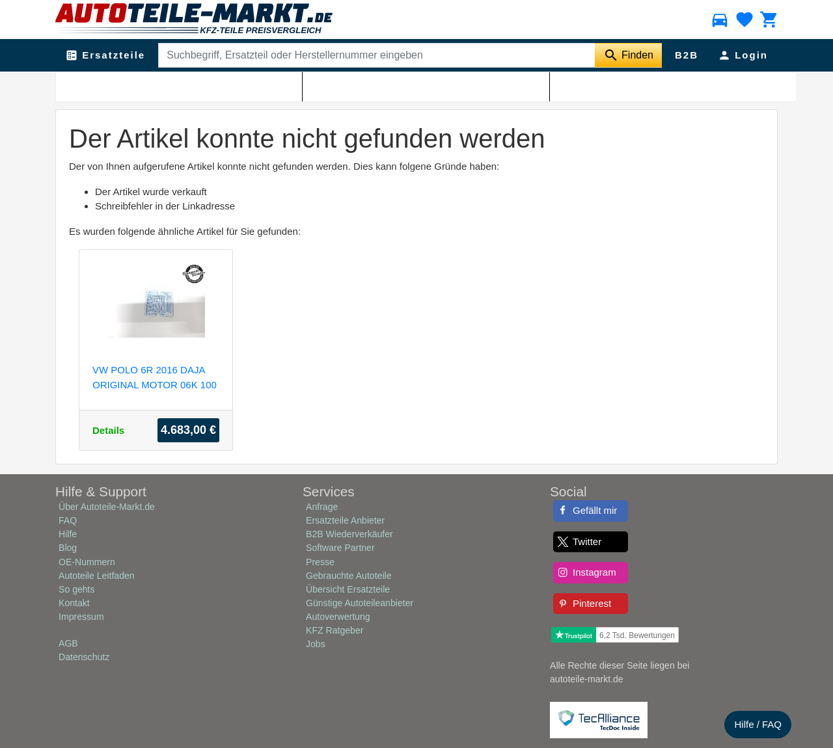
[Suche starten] (628, 55)
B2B (686, 54)
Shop (190, 85)
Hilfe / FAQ (758, 724)
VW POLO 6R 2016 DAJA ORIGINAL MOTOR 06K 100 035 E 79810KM (154, 376)
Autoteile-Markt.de (138, 85)
